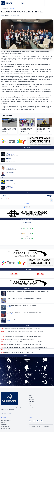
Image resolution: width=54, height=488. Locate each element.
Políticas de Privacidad (6, 431)
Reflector (30, 422)
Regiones (49, 3)
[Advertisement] (27, 333)
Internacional (31, 418)
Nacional (30, 414)
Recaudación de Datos (5, 447)
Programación (30, 3)
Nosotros (3, 441)
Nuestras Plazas (4, 443)
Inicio (2, 8)
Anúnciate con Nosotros (6, 438)
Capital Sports (31, 420)
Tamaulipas (6, 8)
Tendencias (31, 424)
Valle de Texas (31, 426)
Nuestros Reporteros (5, 445)
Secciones (40, 3)
